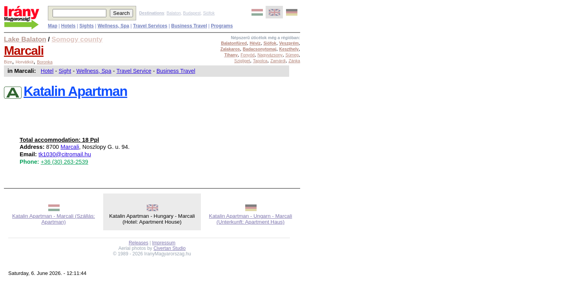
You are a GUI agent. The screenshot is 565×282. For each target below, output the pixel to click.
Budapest (192, 13)
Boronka (45, 62)
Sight (65, 71)
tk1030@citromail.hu (64, 154)
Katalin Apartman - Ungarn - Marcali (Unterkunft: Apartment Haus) (250, 219)
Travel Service (134, 71)
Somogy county (76, 39)
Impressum (163, 243)
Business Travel (176, 71)
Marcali (24, 50)
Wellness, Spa (93, 71)
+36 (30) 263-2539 (64, 162)
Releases (138, 243)
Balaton (173, 13)
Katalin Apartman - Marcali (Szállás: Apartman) (53, 219)
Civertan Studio (169, 248)
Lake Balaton (25, 39)
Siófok (209, 13)
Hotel (47, 71)
